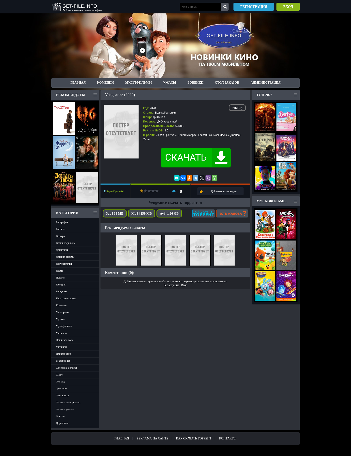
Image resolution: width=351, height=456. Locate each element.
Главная (78, 82)
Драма (59, 270)
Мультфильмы (138, 82)
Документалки (64, 263)
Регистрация (253, 6)
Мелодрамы (62, 312)
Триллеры (61, 388)
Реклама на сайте (152, 438)
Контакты (227, 438)
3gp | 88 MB (114, 213)
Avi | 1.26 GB (169, 213)
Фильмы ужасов (65, 409)
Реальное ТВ (63, 360)
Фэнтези (60, 416)
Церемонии (62, 423)
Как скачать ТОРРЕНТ (193, 438)
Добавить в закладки (224, 191)
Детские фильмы (65, 256)
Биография (62, 222)
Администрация (265, 82)
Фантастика (62, 395)
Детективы (62, 250)
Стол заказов (227, 82)
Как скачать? (203, 213)
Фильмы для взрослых (68, 402)
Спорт (59, 374)
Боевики (195, 82)
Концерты (61, 291)
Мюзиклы (61, 333)
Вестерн (60, 236)
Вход (288, 6)
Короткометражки (66, 298)
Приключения (63, 354)
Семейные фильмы (66, 367)
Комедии (105, 82)
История (60, 277)
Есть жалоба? (232, 213)
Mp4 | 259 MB (141, 213)
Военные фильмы (65, 243)
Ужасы (169, 82)
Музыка (60, 319)
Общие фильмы (64, 340)
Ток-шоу (60, 381)
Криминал (61, 305)
